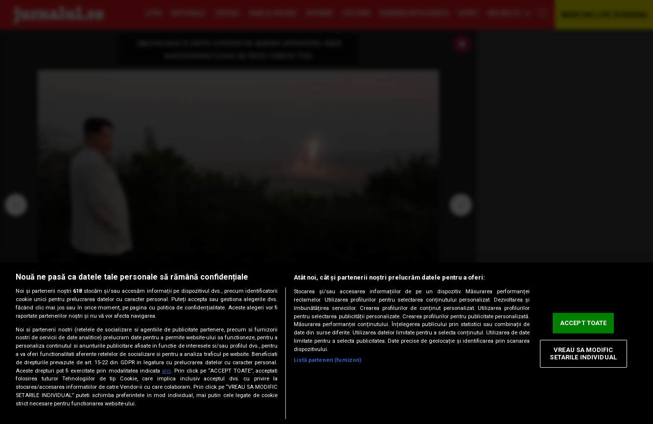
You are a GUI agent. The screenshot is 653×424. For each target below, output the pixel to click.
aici (166, 371)
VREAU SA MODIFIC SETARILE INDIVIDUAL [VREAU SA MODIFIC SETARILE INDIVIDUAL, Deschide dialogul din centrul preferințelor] (583, 353)
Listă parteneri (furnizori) (327, 360)
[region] (326, 343)
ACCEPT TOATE (583, 323)
